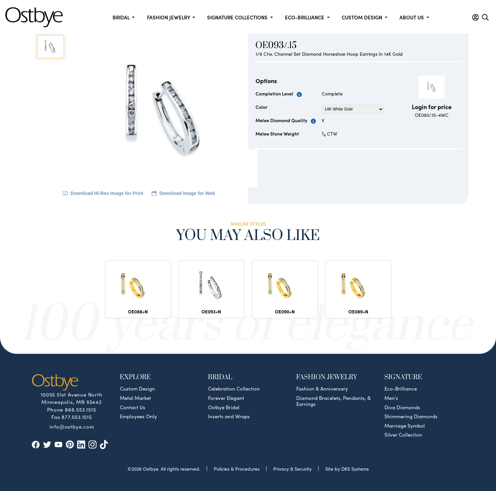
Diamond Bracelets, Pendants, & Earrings (333, 401)
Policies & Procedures (237, 468)
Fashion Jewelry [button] (169, 17)
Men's (391, 398)
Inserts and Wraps (229, 416)
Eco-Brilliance (400, 389)
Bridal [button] (122, 17)
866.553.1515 (80, 409)
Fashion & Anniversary (322, 389)
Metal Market (135, 398)
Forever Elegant (226, 398)
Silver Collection (403, 435)
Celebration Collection (234, 389)
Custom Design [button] (362, 17)
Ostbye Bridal (223, 407)
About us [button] (412, 17)
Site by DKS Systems (347, 468)
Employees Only (138, 416)
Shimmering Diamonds (411, 416)
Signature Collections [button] (238, 17)
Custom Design (137, 389)
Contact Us (132, 407)
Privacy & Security (292, 468)
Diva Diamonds (402, 407)
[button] (475, 17)
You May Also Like (248, 235)
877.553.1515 (76, 416)
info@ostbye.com (71, 426)
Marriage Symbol (404, 426)
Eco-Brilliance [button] (305, 17)
